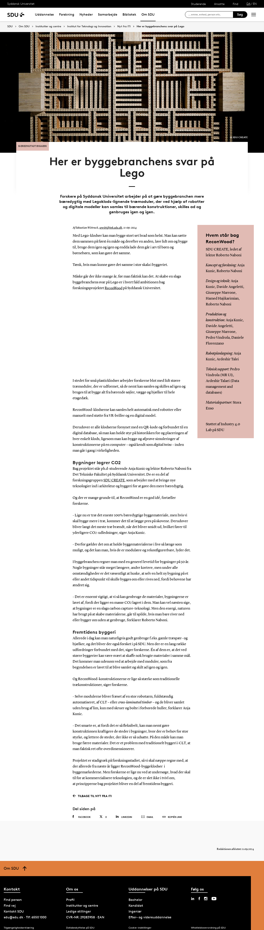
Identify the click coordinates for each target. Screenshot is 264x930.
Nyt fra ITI (124, 26)
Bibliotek (129, 14)
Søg (240, 14)
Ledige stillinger (78, 906)
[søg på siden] (210, 14)
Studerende (198, 4)
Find (235, 4)
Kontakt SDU (14, 906)
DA (248, 3)
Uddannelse (44, 14)
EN (255, 3)
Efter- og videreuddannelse (150, 912)
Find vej (10, 901)
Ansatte (219, 4)
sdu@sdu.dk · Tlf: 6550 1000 (25, 912)
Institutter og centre (48, 26)
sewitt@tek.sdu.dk (110, 219)
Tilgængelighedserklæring (19, 922)
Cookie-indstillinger (140, 922)
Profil (70, 895)
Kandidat (136, 901)
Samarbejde (107, 14)
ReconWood (114, 279)
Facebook (82, 807)
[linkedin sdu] (192, 893)
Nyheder (86, 14)
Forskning (66, 14)
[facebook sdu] (199, 893)
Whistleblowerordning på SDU (208, 922)
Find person (13, 895)
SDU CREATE (114, 471)
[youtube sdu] (214, 893)
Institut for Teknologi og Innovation (89, 26)
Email (147, 808)
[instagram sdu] (205, 893)
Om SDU (148, 14)
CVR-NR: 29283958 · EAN (85, 912)
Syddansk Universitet (21, 3)
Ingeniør (135, 906)
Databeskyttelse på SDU (80, 922)
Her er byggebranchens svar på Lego (160, 26)
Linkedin (124, 807)
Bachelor (135, 895)
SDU (10, 26)
